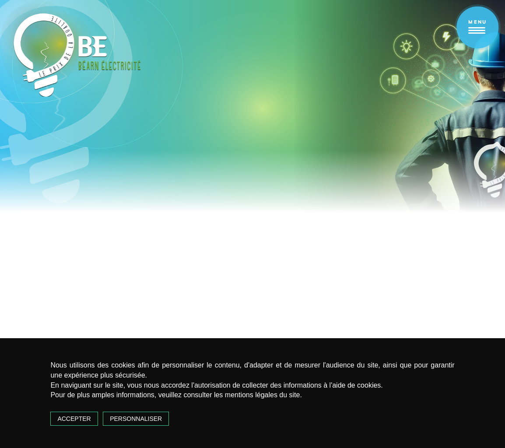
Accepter (74, 418)
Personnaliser (136, 418)
